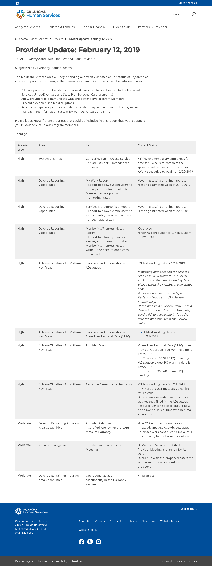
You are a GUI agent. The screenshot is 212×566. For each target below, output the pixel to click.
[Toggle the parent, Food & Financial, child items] (107, 27)
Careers (100, 521)
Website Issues (169, 521)
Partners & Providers (152, 27)
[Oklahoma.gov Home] (17, 2)
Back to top (189, 509)
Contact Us (117, 521)
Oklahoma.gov (24, 561)
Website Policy (88, 529)
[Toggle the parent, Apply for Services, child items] (41, 27)
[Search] (184, 14)
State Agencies (188, 3)
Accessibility (59, 561)
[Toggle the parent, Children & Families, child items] (76, 27)
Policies (42, 561)
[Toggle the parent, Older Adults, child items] (132, 27)
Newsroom (149, 521)
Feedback (78, 561)
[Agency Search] (194, 14)
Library (132, 521)
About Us (84, 521)
